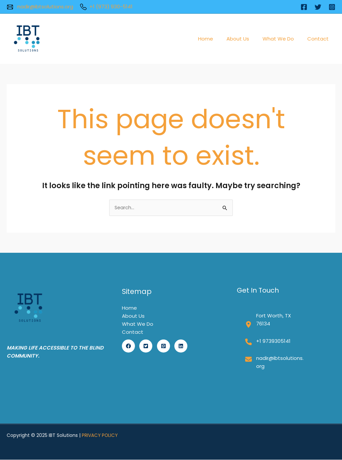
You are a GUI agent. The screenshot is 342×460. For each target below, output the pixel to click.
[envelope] (248, 360)
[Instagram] (332, 7)
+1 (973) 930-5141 (106, 6)
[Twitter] (318, 7)
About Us (246, 38)
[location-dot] (248, 325)
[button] (128, 346)
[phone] (248, 342)
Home (217, 38)
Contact (319, 38)
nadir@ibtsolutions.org (40, 6)
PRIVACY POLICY (100, 435)
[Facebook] (304, 7)
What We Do (283, 38)
